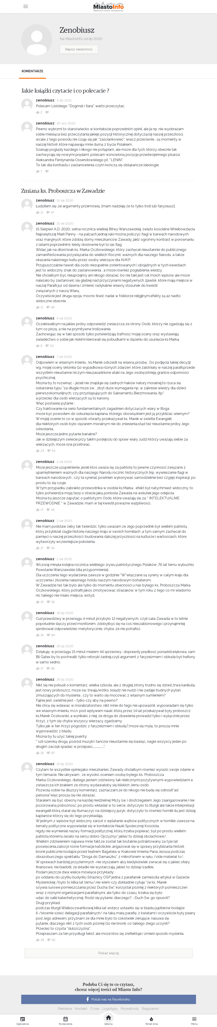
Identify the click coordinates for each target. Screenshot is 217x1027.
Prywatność (130, 1009)
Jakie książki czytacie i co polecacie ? (65, 91)
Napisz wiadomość (79, 49)
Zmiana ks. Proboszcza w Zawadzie (63, 191)
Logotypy (110, 1009)
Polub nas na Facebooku (107, 999)
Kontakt (81, 1009)
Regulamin (150, 1009)
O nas (94, 1009)
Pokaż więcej (108, 953)
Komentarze (32, 71)
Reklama (65, 1009)
